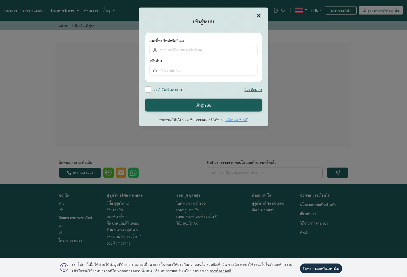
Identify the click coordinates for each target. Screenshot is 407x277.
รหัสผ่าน (156, 61)
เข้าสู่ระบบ (203, 105)
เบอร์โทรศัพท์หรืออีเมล (167, 41)
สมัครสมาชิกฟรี (237, 120)
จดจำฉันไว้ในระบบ (167, 90)
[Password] (203, 70)
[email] (203, 50)
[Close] (259, 15)
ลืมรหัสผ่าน (253, 90)
